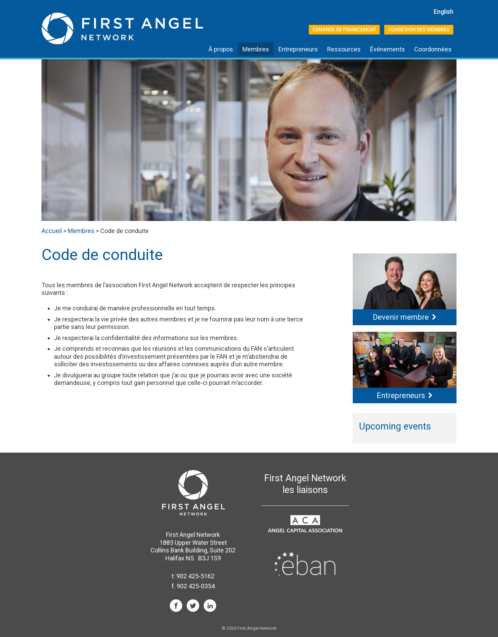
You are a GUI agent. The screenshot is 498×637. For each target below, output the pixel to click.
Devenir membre (401, 317)
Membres (255, 49)
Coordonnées (433, 49)
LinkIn (210, 605)
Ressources (344, 49)
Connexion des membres (419, 29)
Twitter (193, 605)
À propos (221, 49)
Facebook (176, 605)
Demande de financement (344, 29)
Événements (387, 49)
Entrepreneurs (298, 49)
